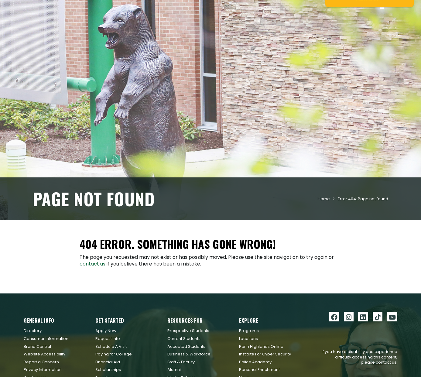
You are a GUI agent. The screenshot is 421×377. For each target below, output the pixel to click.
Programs (249, 370)
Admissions (192, 27)
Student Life (264, 27)
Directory (33, 370)
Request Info (52, 7)
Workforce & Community (318, 27)
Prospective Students (188, 370)
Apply (86, 7)
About (365, 27)
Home (324, 238)
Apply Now (105, 370)
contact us (92, 303)
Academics (228, 27)
